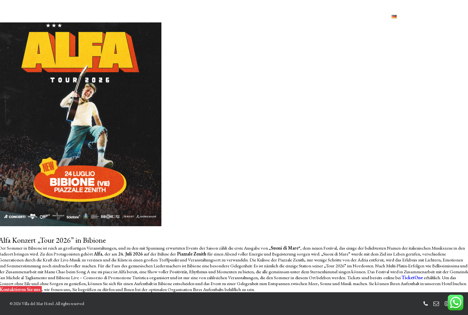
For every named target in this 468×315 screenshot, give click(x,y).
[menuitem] (115, 16)
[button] (427, 16)
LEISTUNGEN (176, 17)
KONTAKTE (303, 17)
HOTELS (210, 17)
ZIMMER (141, 17)
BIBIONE (270, 17)
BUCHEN (343, 17)
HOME (114, 17)
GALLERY (240, 17)
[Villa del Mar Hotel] (44, 16)
